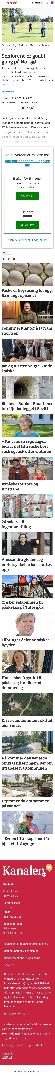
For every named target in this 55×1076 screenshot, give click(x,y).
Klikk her (27, 225)
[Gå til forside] (12, 2)
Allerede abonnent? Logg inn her (27, 239)
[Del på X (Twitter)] (27, 108)
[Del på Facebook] (23, 108)
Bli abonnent (37, 3)
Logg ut (7, 1057)
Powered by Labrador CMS (27, 1071)
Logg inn (47, 3)
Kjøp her (27, 195)
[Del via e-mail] (32, 108)
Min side (7, 1053)
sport (6, 253)
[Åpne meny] (52, 3)
